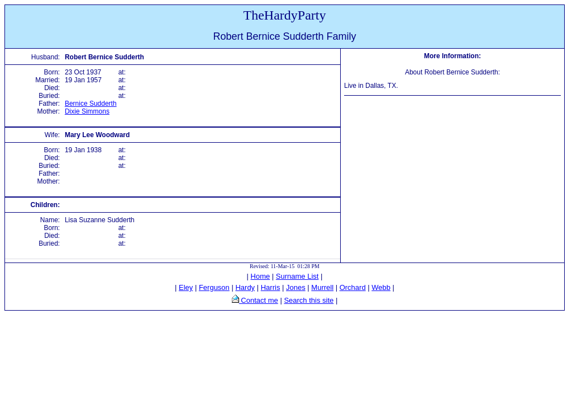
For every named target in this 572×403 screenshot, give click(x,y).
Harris (270, 287)
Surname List (297, 276)
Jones (296, 287)
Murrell (322, 287)
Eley (186, 287)
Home (260, 276)
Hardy (245, 287)
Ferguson (214, 287)
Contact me (258, 300)
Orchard (353, 287)
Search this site (308, 300)
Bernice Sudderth (91, 103)
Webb (380, 287)
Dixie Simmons (87, 111)
